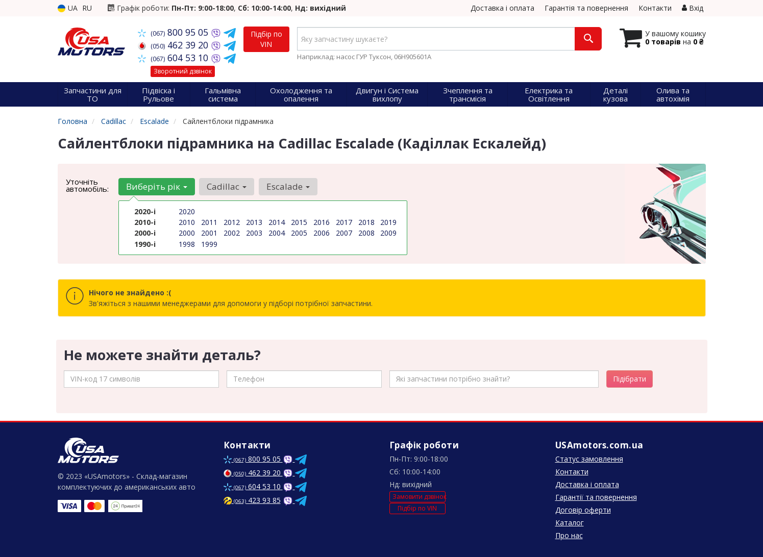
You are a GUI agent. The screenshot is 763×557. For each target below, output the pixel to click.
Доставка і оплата (502, 8)
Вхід (692, 8)
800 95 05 (174, 32)
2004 (276, 233)
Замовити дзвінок (419, 496)
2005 (299, 233)
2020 (187, 211)
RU (87, 8)
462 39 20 (174, 45)
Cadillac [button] (227, 186)
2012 (232, 222)
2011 (209, 222)
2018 (366, 222)
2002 (232, 233)
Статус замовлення (589, 459)
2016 (321, 222)
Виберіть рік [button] (156, 186)
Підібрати (629, 379)
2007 (344, 233)
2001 (209, 233)
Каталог (569, 522)
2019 (388, 222)
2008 (366, 233)
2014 (276, 222)
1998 (187, 243)
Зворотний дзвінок (183, 71)
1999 (209, 243)
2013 (254, 222)
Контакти (655, 8)
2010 (187, 222)
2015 (299, 222)
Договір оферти (583, 510)
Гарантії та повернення (596, 497)
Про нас (569, 535)
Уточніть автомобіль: (87, 185)
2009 (388, 233)
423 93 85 (252, 500)
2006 (321, 233)
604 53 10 (174, 58)
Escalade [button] (287, 186)
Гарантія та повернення (586, 8)
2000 (187, 233)
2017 (344, 222)
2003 (254, 233)
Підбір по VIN (266, 39)
